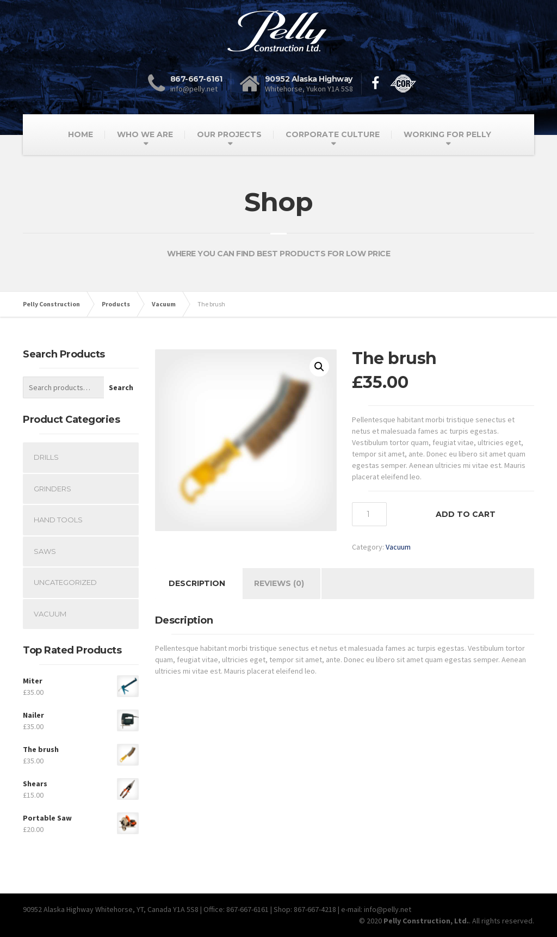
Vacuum (398, 547)
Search (121, 387)
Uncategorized (65, 582)
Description (197, 583)
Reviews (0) (279, 583)
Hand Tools (58, 519)
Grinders (52, 488)
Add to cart (466, 514)
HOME (80, 134)
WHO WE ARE (145, 134)
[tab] (197, 583)
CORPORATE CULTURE (333, 134)
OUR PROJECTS (229, 134)
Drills (46, 457)
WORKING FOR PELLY (447, 134)
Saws (45, 551)
